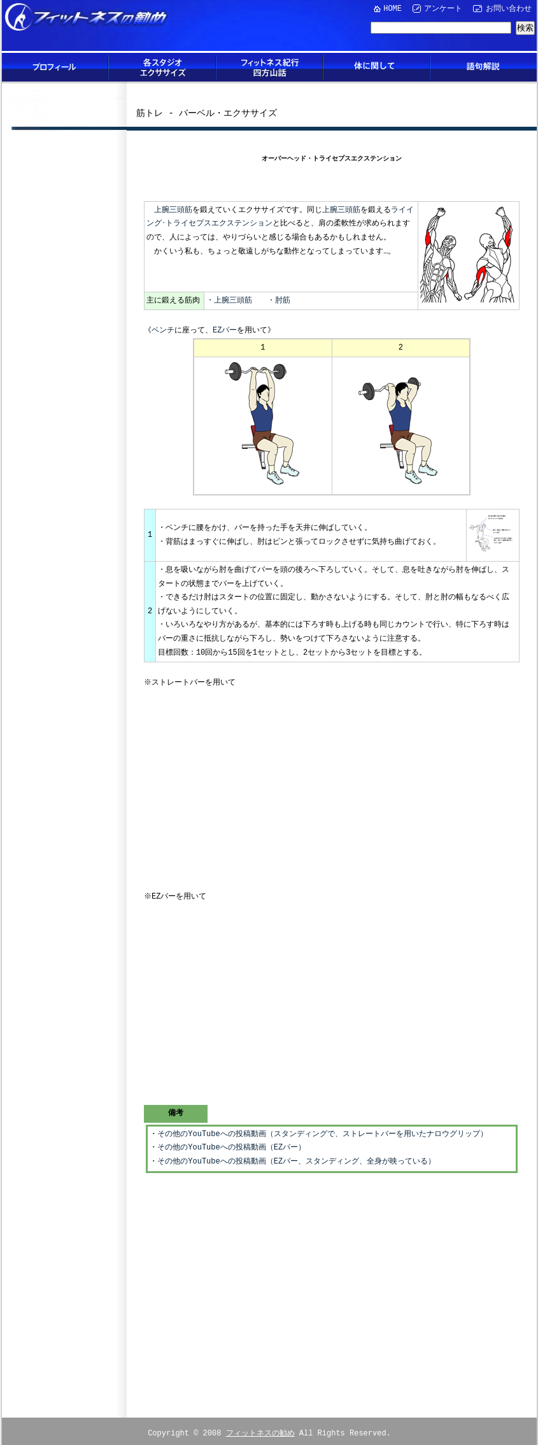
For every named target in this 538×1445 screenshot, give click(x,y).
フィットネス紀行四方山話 (269, 67)
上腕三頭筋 (173, 210)
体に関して (376, 67)
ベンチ (163, 330)
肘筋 (282, 300)
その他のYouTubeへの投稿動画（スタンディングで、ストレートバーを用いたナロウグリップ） (322, 1129)
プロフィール (55, 67)
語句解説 (483, 67)
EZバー (225, 330)
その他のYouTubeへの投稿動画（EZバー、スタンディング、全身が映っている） (296, 1156)
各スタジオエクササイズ (162, 67)
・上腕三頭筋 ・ (240, 300)
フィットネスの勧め (260, 1427)
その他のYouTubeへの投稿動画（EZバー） (231, 1142)
